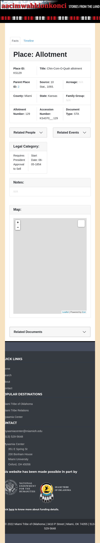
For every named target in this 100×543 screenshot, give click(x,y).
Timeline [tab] (28, 40)
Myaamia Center (13, 416)
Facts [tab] (15, 40)
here (11, 509)
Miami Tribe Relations (16, 410)
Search (7, 375)
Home (6, 368)
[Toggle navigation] (94, 11)
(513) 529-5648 (13, 436)
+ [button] (18, 222)
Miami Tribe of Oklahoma (18, 403)
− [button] (18, 227)
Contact (7, 388)
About (6, 381)
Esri (84, 312)
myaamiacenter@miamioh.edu (22, 431)
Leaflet (65, 312)
